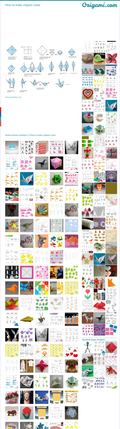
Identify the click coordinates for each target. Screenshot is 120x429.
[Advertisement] (40, 24)
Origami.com (99, 5)
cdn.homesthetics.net (13, 97)
